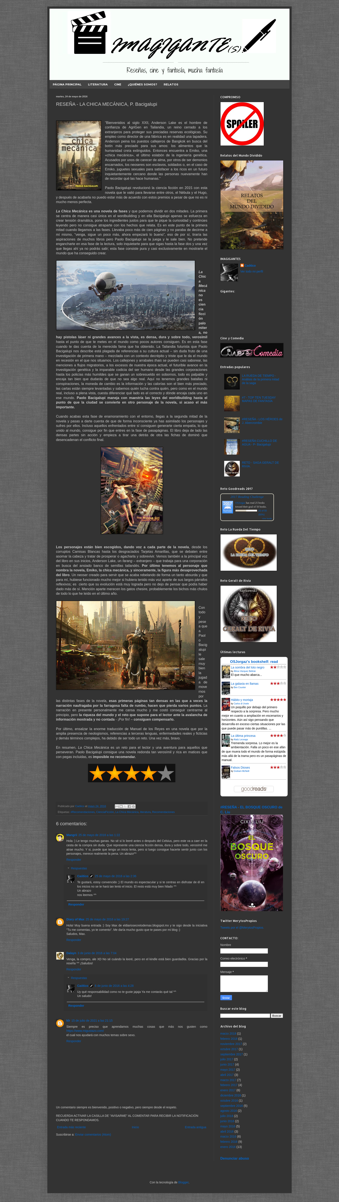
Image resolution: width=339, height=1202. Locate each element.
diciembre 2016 (230, 1095)
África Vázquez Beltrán (245, 671)
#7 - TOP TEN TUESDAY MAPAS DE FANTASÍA (259, 399)
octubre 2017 (229, 1049)
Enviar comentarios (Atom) (93, 1134)
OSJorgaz (240, 502)
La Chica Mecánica (127, 812)
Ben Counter (240, 687)
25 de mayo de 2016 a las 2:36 (115, 876)
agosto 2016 (228, 1110)
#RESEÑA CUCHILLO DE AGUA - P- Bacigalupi (259, 442)
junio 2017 (227, 1064)
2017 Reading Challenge (247, 496)
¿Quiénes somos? (142, 84)
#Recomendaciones (83, 812)
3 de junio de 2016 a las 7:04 (97, 953)
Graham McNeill (241, 771)
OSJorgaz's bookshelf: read (254, 662)
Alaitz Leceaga (241, 739)
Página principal (67, 84)
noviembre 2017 (231, 1044)
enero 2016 (228, 1147)
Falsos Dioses (240, 767)
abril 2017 (227, 1075)
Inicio (135, 1127)
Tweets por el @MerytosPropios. (242, 927)
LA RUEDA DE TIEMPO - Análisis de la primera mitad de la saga (260, 379)
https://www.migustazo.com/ (85, 1030)
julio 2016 (226, 1116)
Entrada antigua (195, 1127)
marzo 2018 (228, 1033)
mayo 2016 (227, 1126)
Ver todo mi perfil (251, 271)
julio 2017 (226, 1059)
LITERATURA (98, 84)
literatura (145, 812)
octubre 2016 (229, 1100)
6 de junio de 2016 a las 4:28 (114, 985)
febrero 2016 (228, 1141)
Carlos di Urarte (241, 703)
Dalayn (71, 953)
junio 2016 (227, 1121)
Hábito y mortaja (242, 700)
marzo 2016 (228, 1136)
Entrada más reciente (71, 1127)
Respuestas (79, 868)
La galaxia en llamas (245, 683)
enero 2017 (228, 1090)
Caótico (82, 876)
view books (267, 518)
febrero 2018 (228, 1038)
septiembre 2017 (231, 1054)
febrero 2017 (228, 1085)
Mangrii (71, 835)
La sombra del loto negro (247, 667)
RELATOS (171, 84)
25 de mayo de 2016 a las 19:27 (107, 919)
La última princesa (243, 735)
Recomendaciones (163, 812)
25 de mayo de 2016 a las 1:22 (99, 835)
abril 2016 (227, 1131)
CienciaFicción (105, 812)
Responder (73, 859)
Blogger (183, 1182)
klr (68, 1020)
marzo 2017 (228, 1080)
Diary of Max (75, 919)
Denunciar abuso (234, 1158)
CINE (117, 84)
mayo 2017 (227, 1069)
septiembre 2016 (231, 1105)
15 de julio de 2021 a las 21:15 (92, 1020)
